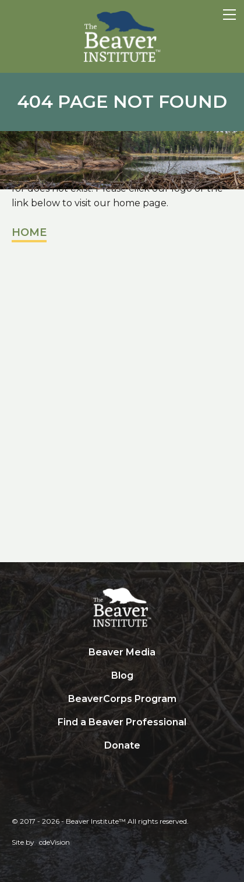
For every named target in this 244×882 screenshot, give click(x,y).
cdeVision (54, 842)
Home (29, 232)
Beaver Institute (122, 37)
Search (122, 769)
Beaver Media (122, 652)
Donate (122, 745)
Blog (122, 675)
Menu (229, 14)
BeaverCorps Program (122, 698)
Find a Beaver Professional (122, 722)
